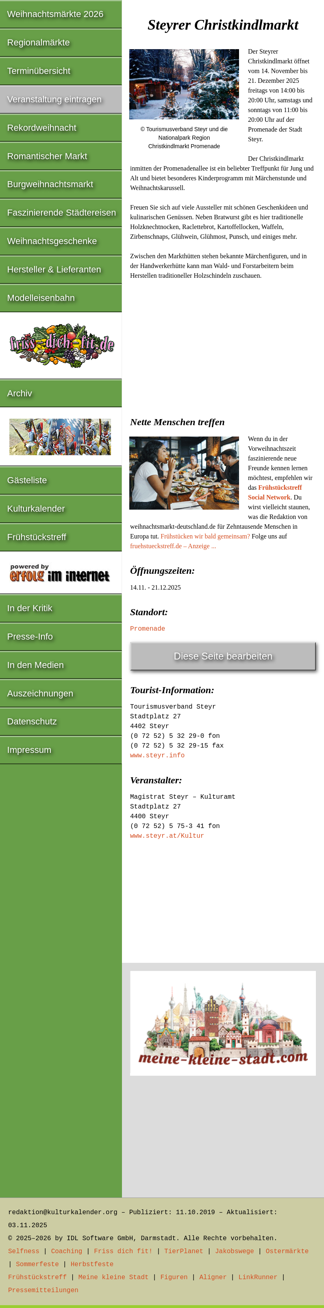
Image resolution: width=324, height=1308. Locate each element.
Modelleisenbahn (41, 298)
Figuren (173, 1277)
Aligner (213, 1277)
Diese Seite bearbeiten (223, 656)
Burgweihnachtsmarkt (50, 184)
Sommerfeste (37, 1264)
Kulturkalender (36, 509)
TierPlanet (183, 1251)
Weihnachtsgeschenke (52, 241)
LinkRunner (258, 1277)
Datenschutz (32, 721)
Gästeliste (27, 480)
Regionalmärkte (38, 42)
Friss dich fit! (123, 1251)
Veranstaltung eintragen (54, 99)
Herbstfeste (92, 1264)
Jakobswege (234, 1251)
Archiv (19, 393)
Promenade (147, 629)
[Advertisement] (223, 345)
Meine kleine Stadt (113, 1277)
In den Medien (35, 665)
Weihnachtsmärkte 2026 (55, 14)
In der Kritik (29, 608)
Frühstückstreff (36, 537)
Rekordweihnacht (41, 128)
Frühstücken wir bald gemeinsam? (205, 536)
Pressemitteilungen (43, 1290)
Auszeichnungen (40, 693)
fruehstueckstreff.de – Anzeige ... (173, 546)
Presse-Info (30, 636)
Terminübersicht (38, 71)
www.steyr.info (157, 755)
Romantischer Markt (47, 156)
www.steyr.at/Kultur (167, 836)
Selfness (23, 1251)
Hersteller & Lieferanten (54, 269)
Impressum (29, 750)
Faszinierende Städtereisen (61, 213)
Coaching (67, 1251)
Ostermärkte (287, 1251)
